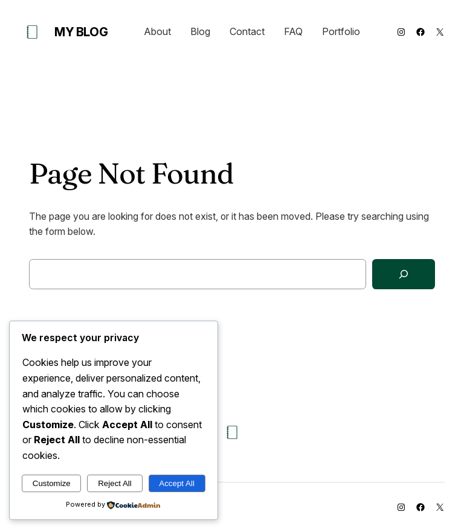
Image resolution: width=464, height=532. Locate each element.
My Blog (81, 32)
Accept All (177, 483)
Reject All (115, 483)
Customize (52, 483)
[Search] (403, 274)
